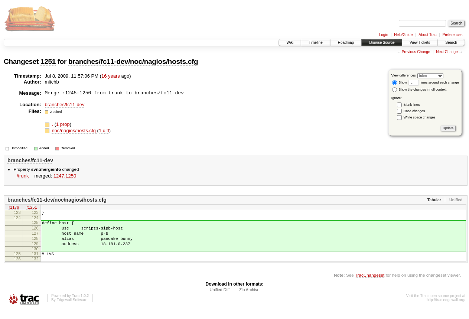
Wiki (289, 42)
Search (451, 42)
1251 (48, 61)
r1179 (14, 207)
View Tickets (420, 42)
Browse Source (381, 42)
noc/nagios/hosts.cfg (74, 130)
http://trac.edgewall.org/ (446, 309)
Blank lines (412, 105)
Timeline (315, 42)
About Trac (427, 35)
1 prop (63, 124)
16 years (110, 76)
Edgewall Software (71, 309)
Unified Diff (219, 298)
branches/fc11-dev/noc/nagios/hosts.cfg (133, 61)
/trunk (23, 176)
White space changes (420, 117)
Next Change (446, 52)
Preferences (453, 35)
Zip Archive (249, 298)
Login (383, 35)
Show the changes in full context (419, 89)
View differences (403, 75)
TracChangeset (369, 283)
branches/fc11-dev (65, 104)
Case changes (414, 111)
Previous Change (416, 52)
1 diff (104, 130)
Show (399, 82)
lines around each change (433, 82)
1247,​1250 (64, 176)
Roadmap (346, 42)
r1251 (31, 207)
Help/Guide (403, 35)
